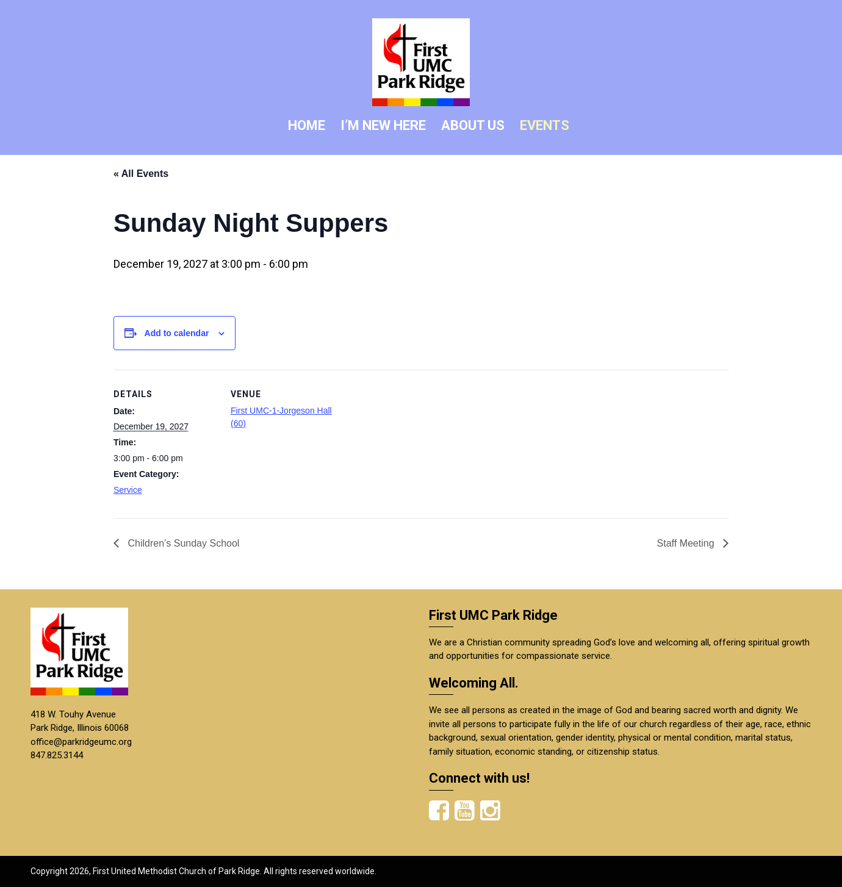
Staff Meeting (687, 543)
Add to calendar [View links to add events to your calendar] (177, 333)
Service (127, 490)
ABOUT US (473, 125)
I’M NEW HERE (383, 125)
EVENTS (544, 125)
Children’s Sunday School (182, 543)
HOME (306, 125)
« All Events (140, 173)
